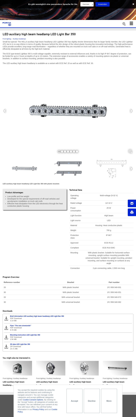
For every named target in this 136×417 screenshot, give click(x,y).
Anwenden (102, 4)
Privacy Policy (38, 409)
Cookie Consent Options (33, 400)
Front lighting (7, 39)
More (108, 401)
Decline (91, 401)
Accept (74, 401)
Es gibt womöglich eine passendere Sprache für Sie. (53, 4)
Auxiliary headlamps (19, 39)
